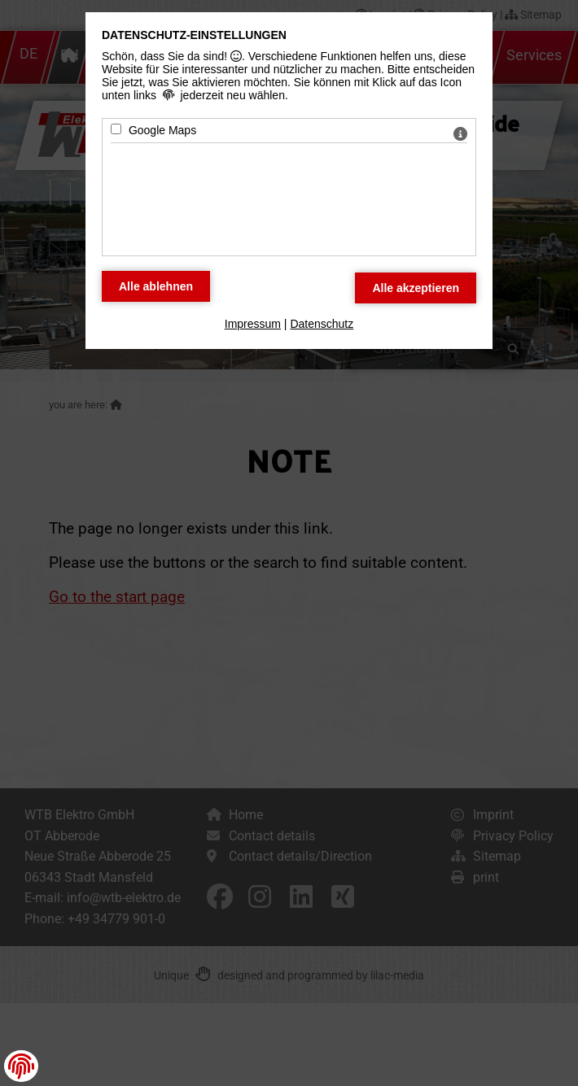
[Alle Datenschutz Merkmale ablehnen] (156, 286)
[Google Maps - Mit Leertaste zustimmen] (116, 129)
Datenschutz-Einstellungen (194, 34)
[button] (21, 1066)
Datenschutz (321, 323)
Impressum (253, 323)
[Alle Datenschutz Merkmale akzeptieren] (415, 288)
